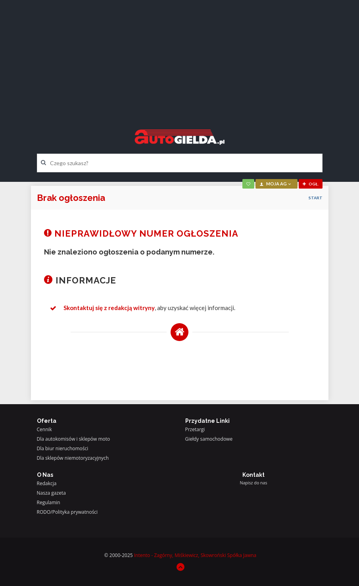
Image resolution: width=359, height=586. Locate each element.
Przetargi (195, 429)
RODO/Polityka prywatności (67, 512)
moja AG (275, 183)
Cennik (44, 429)
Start (316, 197)
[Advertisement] (180, 57)
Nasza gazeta (51, 493)
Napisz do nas (253, 483)
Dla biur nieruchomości (62, 448)
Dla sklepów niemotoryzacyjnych (73, 458)
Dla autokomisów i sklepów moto (73, 439)
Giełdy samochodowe (209, 439)
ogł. (311, 183)
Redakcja (47, 483)
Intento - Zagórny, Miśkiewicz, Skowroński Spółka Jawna (195, 555)
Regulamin (48, 502)
